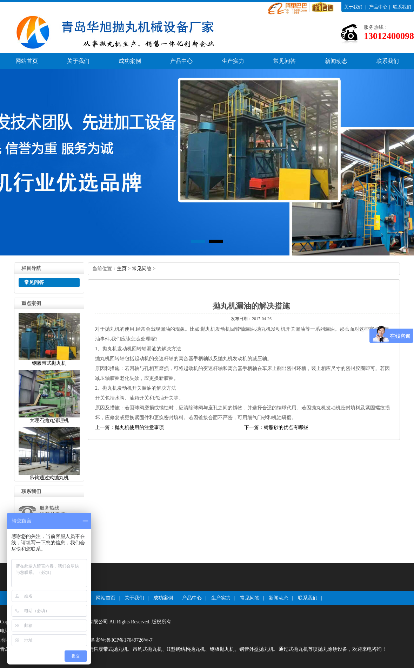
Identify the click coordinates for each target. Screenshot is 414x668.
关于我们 (353, 6)
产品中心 (378, 6)
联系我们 (402, 6)
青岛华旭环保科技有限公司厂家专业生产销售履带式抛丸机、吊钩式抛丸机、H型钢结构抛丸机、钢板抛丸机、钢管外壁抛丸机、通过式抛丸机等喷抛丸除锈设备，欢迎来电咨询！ (193, 649)
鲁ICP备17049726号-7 (129, 640)
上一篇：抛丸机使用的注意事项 (129, 427)
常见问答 (284, 61)
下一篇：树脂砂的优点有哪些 (276, 427)
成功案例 (130, 61)
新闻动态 (336, 61)
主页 (122, 268)
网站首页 (26, 61)
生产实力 (233, 61)
